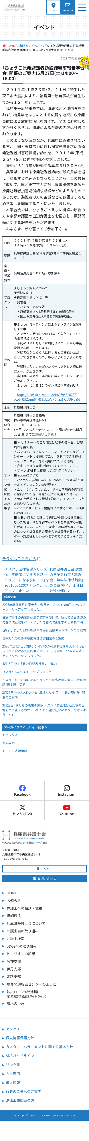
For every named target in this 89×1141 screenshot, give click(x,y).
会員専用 (13, 1073)
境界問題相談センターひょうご (31, 984)
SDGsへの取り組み (22, 946)
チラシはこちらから (19, 558)
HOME (12, 892)
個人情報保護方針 (20, 1037)
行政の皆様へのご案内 (23, 1091)
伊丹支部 (14, 969)
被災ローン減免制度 (47, 993)
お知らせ (14, 900)
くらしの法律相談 (14, 751)
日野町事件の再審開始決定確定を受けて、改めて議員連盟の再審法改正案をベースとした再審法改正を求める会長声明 (44, 619)
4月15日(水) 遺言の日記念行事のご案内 (29, 663)
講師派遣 (14, 915)
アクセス (44, 868)
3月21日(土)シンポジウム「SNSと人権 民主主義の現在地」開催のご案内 (43, 694)
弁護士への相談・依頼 (24, 908)
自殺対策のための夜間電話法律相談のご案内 (33, 638)
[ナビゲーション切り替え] (82, 7)
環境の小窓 (15, 1003)
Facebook (22, 791)
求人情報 (13, 1082)
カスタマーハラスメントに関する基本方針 (39, 1046)
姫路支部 (14, 976)
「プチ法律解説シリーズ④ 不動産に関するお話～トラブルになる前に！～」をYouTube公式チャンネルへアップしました (26, 579)
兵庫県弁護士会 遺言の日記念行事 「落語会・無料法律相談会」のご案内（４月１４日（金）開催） (66, 579)
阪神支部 (14, 961)
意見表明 (8, 743)
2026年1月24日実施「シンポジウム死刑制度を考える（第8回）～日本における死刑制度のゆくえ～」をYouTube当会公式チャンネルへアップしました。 (44, 651)
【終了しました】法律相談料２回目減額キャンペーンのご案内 (44, 630)
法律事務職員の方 (20, 1100)
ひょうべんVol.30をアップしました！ (28, 671)
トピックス (10, 734)
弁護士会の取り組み (23, 931)
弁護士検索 (15, 938)
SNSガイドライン (20, 1055)
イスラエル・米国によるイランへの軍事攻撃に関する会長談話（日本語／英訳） (44, 682)
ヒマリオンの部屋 (21, 953)
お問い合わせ (44, 878)
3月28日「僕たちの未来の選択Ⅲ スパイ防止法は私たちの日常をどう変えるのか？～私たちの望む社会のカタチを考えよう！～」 (44, 710)
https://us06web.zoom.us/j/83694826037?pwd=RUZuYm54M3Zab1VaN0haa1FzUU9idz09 (47, 397)
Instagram (67, 791)
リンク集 (13, 1064)
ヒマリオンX (22, 810)
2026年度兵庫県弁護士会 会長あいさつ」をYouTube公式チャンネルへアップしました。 (43, 607)
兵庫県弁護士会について (26, 923)
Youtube (66, 810)
